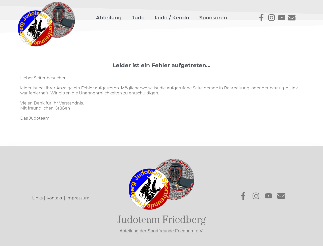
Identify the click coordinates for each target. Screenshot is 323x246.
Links (37, 198)
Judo (138, 18)
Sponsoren (213, 18)
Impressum (78, 198)
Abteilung (109, 18)
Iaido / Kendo (172, 18)
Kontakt (54, 198)
